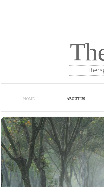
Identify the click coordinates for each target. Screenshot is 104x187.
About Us (76, 99)
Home (29, 99)
